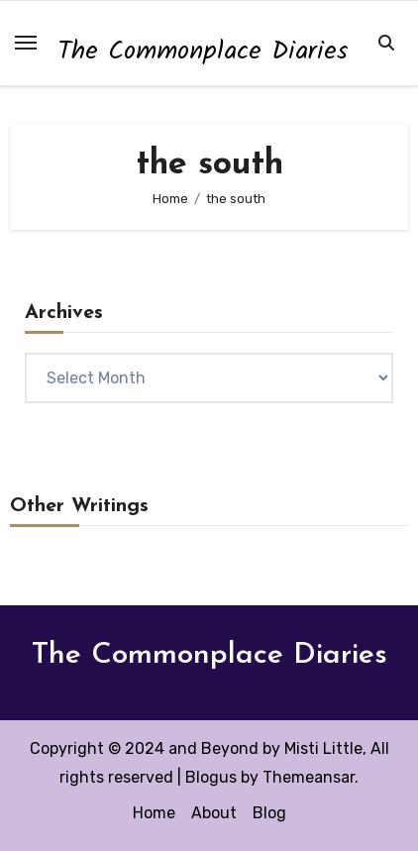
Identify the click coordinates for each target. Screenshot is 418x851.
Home (154, 812)
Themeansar (308, 777)
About (214, 812)
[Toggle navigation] (26, 42)
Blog (269, 812)
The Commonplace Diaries (203, 51)
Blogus (211, 777)
